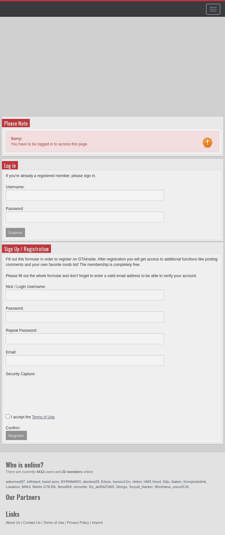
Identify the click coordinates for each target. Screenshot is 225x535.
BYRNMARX (71, 482)
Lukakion (13, 487)
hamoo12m (121, 482)
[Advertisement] (113, 69)
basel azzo (50, 482)
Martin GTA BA (44, 487)
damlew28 (91, 482)
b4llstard (33, 482)
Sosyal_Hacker (141, 487)
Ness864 (64, 487)
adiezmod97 (15, 482)
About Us (13, 522)
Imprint (97, 522)
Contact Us (31, 522)
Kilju (166, 482)
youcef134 (180, 487)
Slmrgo (121, 487)
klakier (176, 482)
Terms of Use (53, 522)
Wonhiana (162, 487)
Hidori (137, 482)
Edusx (106, 482)
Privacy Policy (78, 522)
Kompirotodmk (194, 482)
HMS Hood (152, 482)
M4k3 (26, 487)
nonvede (80, 487)
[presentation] (54, 389)
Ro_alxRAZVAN (101, 487)
